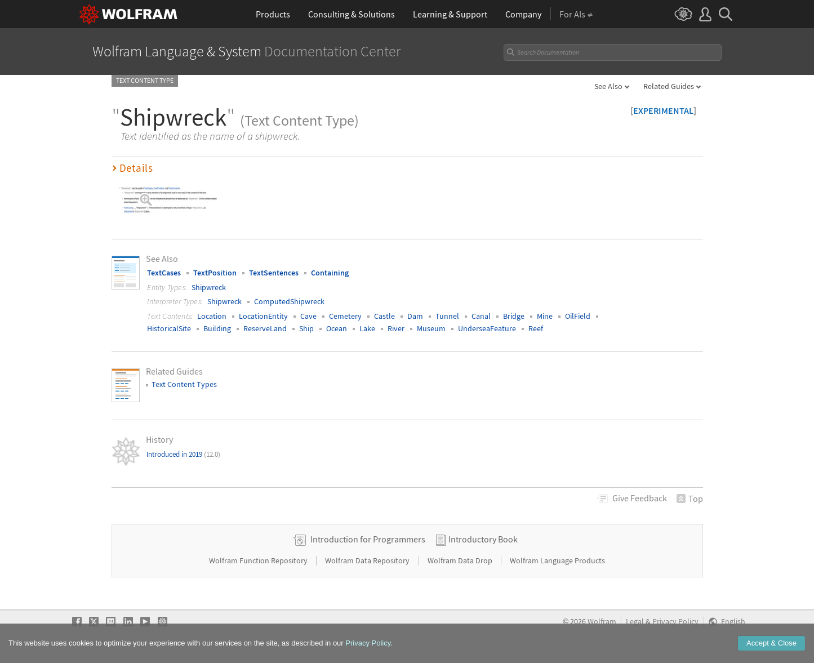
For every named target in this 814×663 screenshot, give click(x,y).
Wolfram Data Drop (461, 560)
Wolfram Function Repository (259, 560)
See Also (608, 86)
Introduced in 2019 (183, 454)
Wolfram (602, 621)
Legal (635, 621)
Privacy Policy (675, 621)
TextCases (164, 273)
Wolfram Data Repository (368, 560)
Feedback (639, 498)
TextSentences (274, 273)
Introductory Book (483, 539)
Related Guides (668, 86)
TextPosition (215, 273)
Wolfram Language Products (557, 560)
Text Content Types (184, 384)
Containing (330, 273)
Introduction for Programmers (368, 539)
